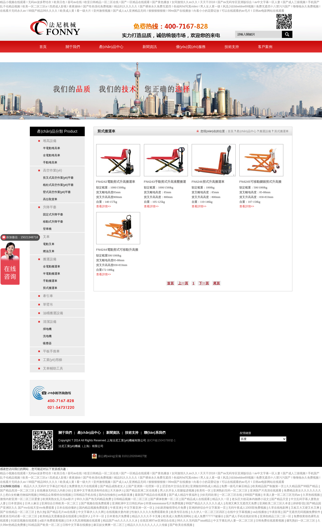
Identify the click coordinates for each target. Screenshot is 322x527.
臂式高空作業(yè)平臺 (57, 192)
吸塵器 (47, 343)
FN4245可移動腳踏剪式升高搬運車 (260, 182)
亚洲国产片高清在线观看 (266, 490)
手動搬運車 (50, 280)
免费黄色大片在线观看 (83, 486)
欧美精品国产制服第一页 (268, 486)
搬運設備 (265, 131)
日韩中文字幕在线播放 (77, 525)
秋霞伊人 (85, 516)
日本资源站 (15, 503)
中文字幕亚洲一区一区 (138, 507)
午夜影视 (275, 512)
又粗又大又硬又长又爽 (305, 507)
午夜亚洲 (116, 507)
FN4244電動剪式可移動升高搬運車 (117, 250)
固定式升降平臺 (53, 214)
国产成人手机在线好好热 (242, 516)
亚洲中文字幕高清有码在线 (91, 490)
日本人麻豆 (32, 503)
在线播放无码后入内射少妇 (54, 490)
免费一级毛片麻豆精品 (236, 486)
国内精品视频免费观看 (93, 507)
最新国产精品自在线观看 (151, 494)
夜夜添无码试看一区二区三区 (19, 516)
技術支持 (232, 47)
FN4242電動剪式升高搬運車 (115, 181)
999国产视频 (252, 494)
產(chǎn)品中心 (111, 47)
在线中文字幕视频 (239, 512)
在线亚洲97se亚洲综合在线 (157, 520)
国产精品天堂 (280, 499)
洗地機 (47, 336)
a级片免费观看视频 (52, 520)
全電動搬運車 (51, 266)
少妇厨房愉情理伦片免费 (171, 507)
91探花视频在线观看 (24, 520)
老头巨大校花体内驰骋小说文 (251, 499)
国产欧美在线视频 (181, 525)
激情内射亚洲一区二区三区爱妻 (20, 499)
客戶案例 (265, 47)
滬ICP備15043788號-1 (161, 440)
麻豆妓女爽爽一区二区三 (109, 525)
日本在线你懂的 (67, 507)
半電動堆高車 (51, 148)
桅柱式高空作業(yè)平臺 (58, 185)
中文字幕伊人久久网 (91, 512)
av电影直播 (125, 494)
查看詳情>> (103, 206)
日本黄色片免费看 (118, 516)
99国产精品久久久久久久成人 (204, 503)
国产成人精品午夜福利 (183, 494)
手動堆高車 (50, 162)
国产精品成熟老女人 (113, 486)
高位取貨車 (50, 199)
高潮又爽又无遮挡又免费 (241, 503)
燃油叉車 (48, 251)
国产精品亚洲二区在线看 (142, 490)
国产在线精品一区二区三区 (17, 512)
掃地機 (47, 329)
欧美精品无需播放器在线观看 (59, 516)
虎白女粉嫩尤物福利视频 (21, 494)
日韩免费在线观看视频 (270, 520)
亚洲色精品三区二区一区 (276, 516)
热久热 (41, 512)
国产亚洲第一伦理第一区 (144, 486)
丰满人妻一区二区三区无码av (282, 494)
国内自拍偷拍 (107, 494)
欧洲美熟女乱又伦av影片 (58, 499)
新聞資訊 (150, 47)
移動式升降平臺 (53, 221)
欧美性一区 (203, 490)
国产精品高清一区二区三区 (17, 490)
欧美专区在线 (180, 512)
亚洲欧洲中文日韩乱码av (128, 503)
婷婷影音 (299, 503)
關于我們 (73, 47)
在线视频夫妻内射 (118, 512)
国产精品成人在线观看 (196, 499)
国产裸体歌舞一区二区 (164, 499)
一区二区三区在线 (231, 494)
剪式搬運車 (50, 288)
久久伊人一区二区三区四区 (208, 512)
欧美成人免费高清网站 (177, 516)
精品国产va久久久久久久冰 (120, 520)
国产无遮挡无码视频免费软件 (302, 512)
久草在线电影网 (278, 507)
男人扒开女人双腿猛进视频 (177, 490)
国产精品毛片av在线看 (61, 512)
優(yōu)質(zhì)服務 (191, 47)
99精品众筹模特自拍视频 (55, 494)
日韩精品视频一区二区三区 (130, 499)
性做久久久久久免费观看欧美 (150, 512)
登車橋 (47, 228)
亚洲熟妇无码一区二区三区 (230, 490)
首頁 (43, 47)
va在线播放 (260, 512)
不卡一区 (99, 516)
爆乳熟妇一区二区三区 (301, 520)
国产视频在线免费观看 (95, 503)
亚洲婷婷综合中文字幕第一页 (208, 507)
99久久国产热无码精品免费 (94, 499)
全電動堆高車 (51, 155)
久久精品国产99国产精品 (302, 486)
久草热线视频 (312, 494)
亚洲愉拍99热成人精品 (205, 486)
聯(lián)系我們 (50, 57)
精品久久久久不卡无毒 (146, 516)
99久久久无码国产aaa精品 (194, 520)
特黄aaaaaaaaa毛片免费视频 (165, 503)
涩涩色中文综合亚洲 (175, 486)
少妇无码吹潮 (208, 494)
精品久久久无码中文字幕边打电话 (45, 486)
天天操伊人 (117, 490)
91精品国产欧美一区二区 (44, 525)
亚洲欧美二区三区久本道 (275, 503)
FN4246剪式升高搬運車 (208, 181)
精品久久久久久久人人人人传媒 (147, 525)
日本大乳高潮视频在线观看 (83, 520)
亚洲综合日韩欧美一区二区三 (60, 503)
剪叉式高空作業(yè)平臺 (58, 177)
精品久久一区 (221, 499)
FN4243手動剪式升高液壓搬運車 (165, 182)
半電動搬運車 (51, 273)
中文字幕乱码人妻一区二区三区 (233, 520)
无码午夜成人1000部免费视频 (247, 507)
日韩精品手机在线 (85, 494)
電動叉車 (48, 244)
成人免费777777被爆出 (209, 516)
